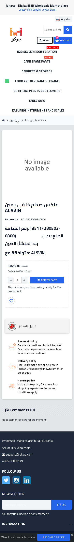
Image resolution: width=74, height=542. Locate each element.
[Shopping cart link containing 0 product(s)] (62, 40)
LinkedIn (27, 480)
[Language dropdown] (63, 19)
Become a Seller (53, 537)
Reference (11, 219)
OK (61, 505)
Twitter (6, 480)
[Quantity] (18, 280)
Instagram (16, 480)
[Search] (57, 30)
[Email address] (26, 505)
